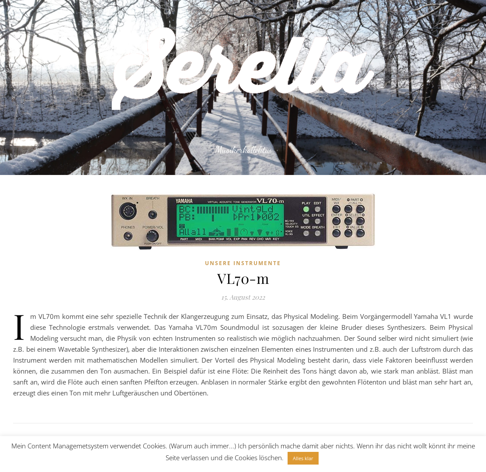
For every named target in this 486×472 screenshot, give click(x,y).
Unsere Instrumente (243, 263)
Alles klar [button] (303, 458)
